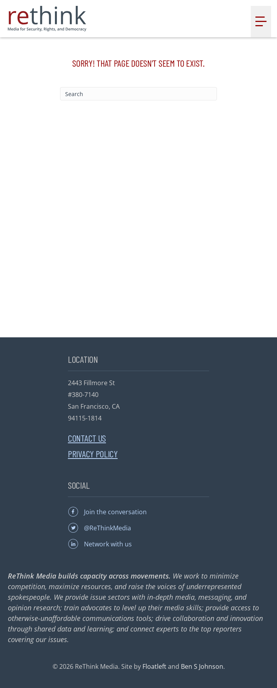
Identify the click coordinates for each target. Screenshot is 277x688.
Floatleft (154, 666)
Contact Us (87, 438)
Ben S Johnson (202, 666)
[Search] (138, 93)
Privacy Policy (93, 453)
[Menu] (261, 21)
